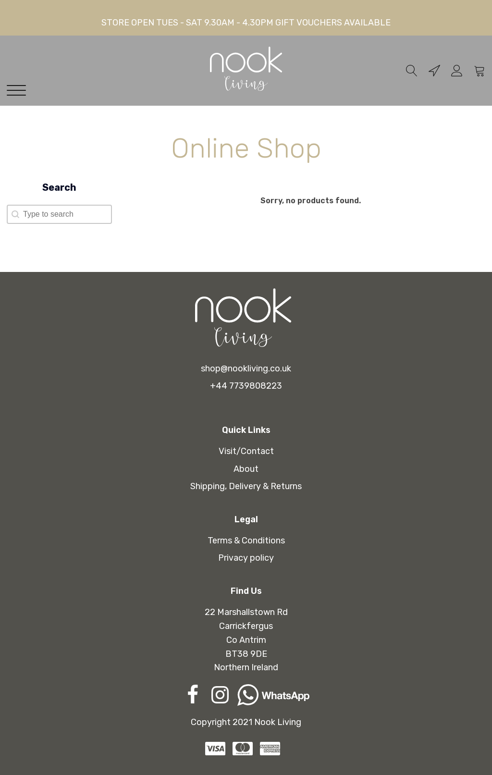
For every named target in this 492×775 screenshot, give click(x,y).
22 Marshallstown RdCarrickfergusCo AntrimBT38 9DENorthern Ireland (246, 640)
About (246, 469)
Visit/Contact (246, 451)
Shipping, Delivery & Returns (246, 486)
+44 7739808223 (246, 386)
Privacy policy (246, 558)
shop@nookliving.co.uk (246, 368)
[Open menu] (19, 91)
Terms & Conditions (246, 540)
